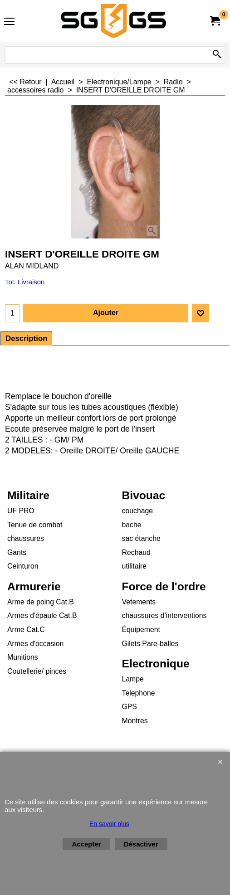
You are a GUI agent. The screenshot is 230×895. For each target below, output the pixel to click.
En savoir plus (109, 823)
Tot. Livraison (24, 282)
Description (26, 338)
